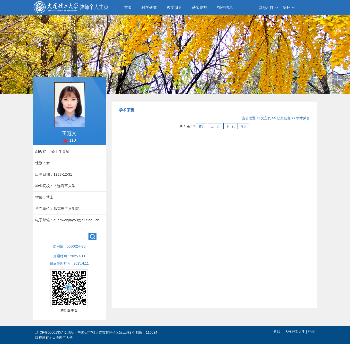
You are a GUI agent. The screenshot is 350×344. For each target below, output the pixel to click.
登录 (311, 332)
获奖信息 (200, 7)
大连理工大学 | (296, 332)
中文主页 (264, 118)
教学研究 (174, 7)
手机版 (275, 332)
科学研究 (149, 7)
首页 (128, 7)
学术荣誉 (303, 118)
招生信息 (225, 7)
